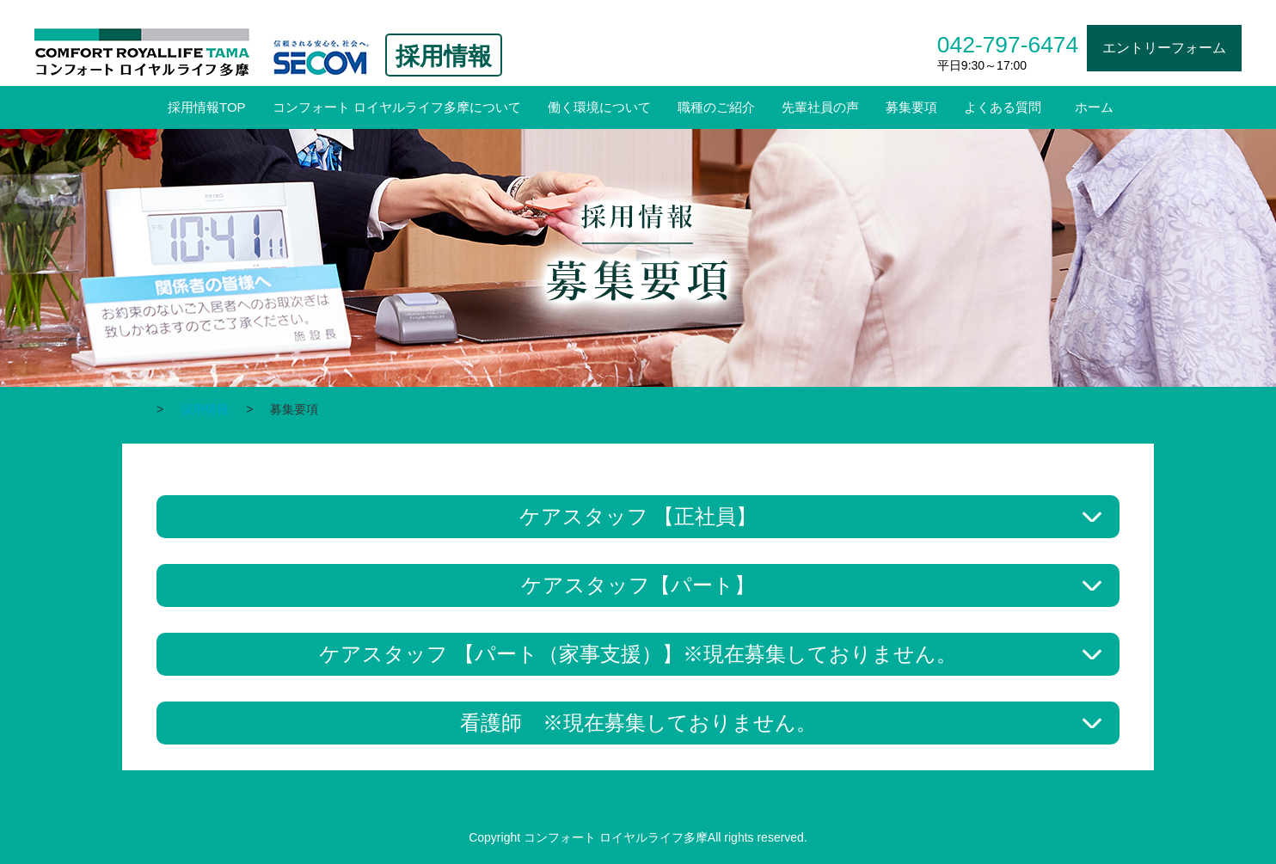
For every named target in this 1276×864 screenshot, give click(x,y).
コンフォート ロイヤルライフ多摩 (142, 44)
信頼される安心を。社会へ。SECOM (321, 57)
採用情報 (205, 409)
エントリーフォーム (1164, 47)
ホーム (1094, 107)
